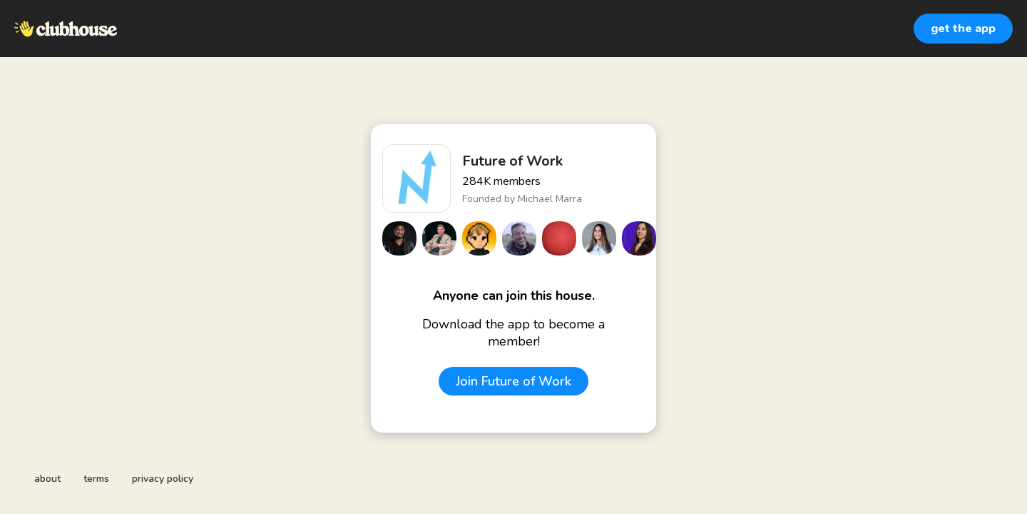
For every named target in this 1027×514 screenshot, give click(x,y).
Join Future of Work (513, 381)
